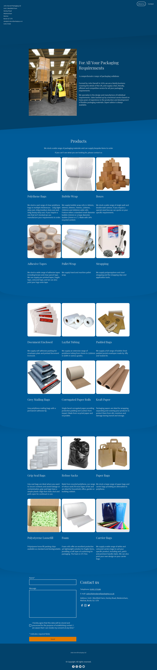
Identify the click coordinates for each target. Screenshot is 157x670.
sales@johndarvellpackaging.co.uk (100, 593)
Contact (151, 4)
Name (32, 578)
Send (53, 639)
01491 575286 (95, 589)
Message (32, 588)
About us (141, 4)
